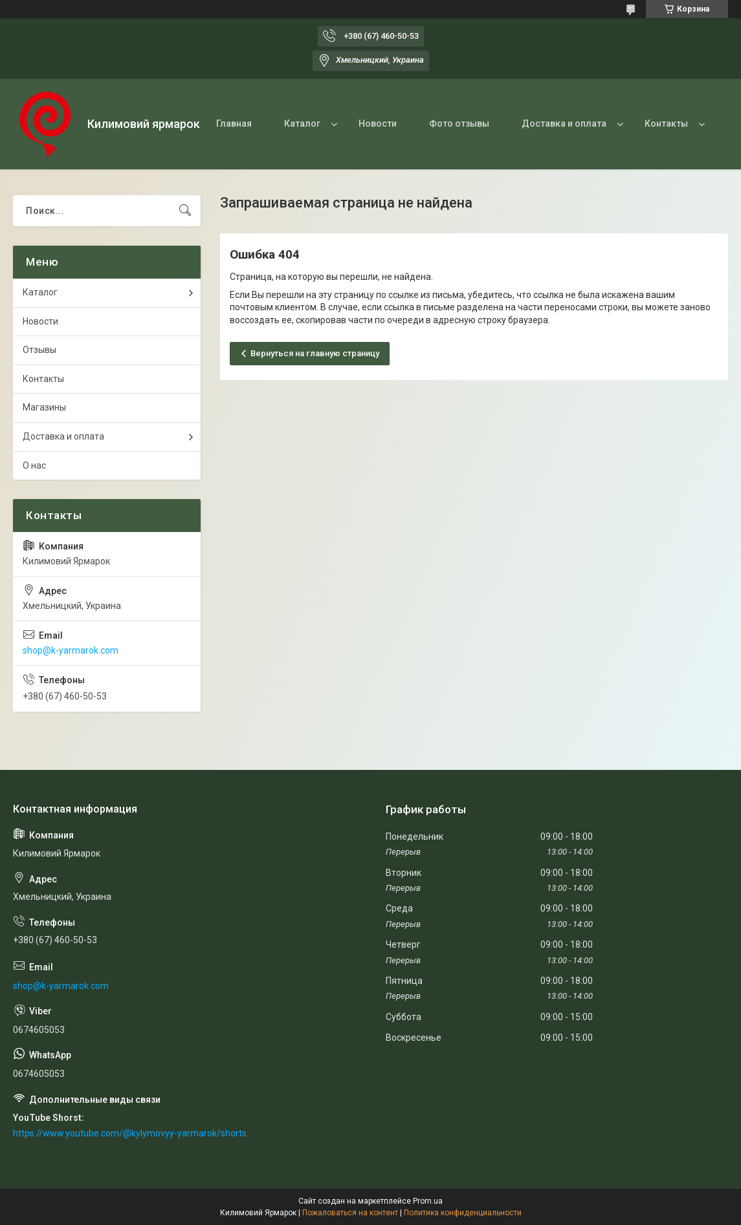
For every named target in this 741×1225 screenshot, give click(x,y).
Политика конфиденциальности (463, 1212)
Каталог (302, 123)
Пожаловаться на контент (350, 1212)
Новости (378, 123)
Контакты (666, 123)
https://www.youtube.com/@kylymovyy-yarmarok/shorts (130, 1133)
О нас (34, 465)
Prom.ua (428, 1201)
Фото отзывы (459, 123)
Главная (234, 123)
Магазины (44, 407)
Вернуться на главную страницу (314, 353)
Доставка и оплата (564, 123)
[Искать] (185, 210)
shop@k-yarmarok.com (70, 650)
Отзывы (39, 350)
